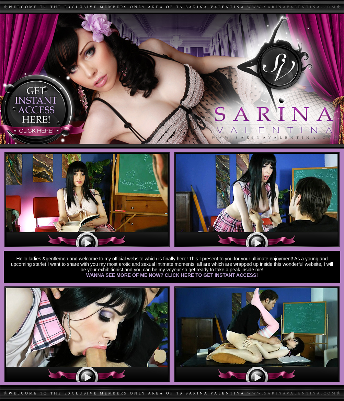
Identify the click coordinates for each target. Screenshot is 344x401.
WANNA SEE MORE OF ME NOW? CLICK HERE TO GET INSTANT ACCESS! (172, 275)
